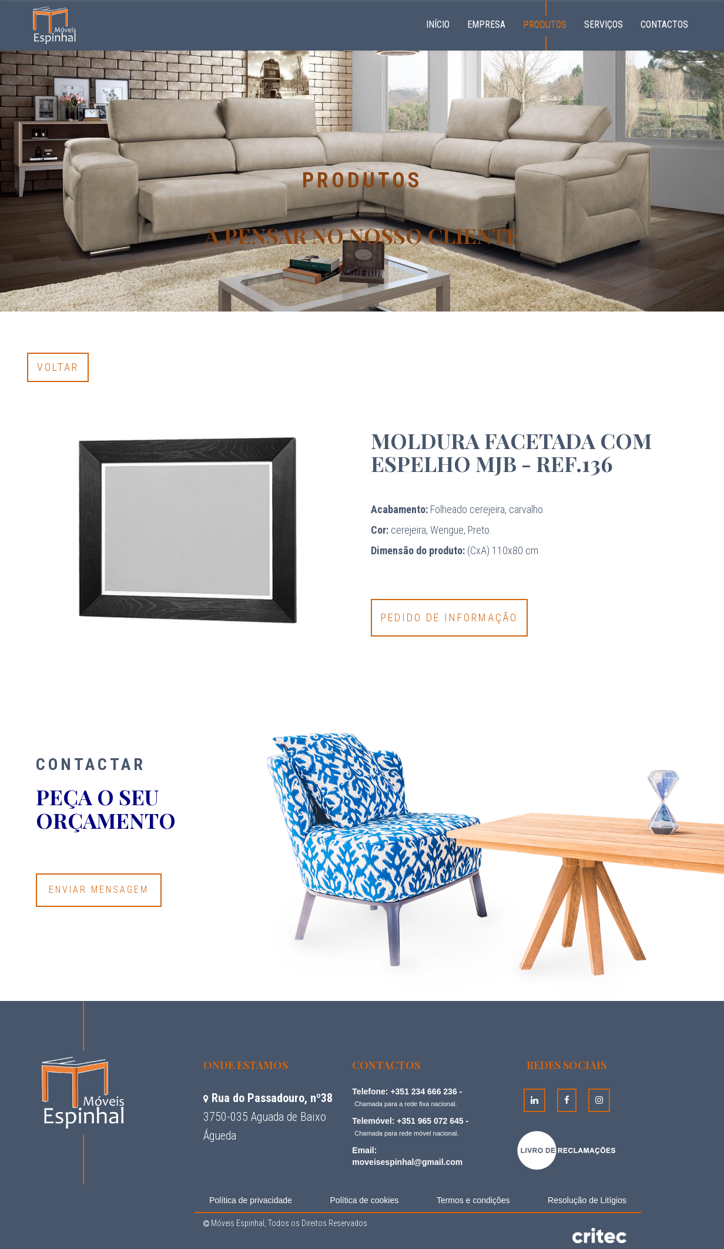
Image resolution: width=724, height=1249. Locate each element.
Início (442, 23)
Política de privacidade (250, 1200)
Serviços (603, 24)
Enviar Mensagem (99, 889)
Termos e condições (473, 1200)
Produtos (545, 24)
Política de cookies (364, 1200)
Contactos (664, 24)
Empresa (486, 24)
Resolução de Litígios (587, 1200)
